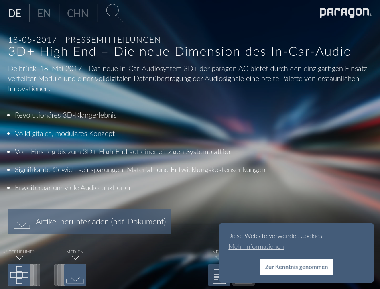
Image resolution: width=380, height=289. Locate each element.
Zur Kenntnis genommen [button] (296, 266)
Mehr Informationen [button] (256, 246)
